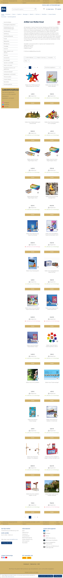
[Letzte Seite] (37, 67)
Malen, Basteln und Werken (8, 52)
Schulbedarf (7, 60)
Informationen (26, 528)
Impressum (25, 534)
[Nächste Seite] (35, 67)
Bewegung (6, 43)
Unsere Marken (7, 79)
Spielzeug (6, 33)
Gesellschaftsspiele (8, 36)
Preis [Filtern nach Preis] (27, 60)
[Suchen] (35, 9)
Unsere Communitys (7, 555)
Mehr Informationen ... (10, 576)
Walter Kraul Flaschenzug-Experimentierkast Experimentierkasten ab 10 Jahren (32, 234)
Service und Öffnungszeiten (9, 94)
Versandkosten (26, 535)
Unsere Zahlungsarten (49, 528)
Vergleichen (32, 96)
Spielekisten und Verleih (10, 74)
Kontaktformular (14, 539)
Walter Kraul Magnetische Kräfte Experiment (52, 308)
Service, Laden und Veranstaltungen (51, 5)
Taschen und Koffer (8, 62)
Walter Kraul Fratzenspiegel (52, 382)
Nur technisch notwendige (45, 576)
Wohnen (6, 55)
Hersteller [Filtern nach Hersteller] (51, 57)
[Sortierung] (53, 67)
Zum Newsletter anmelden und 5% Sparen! (30, 1)
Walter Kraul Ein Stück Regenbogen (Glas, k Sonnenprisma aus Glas (52, 160)
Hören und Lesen (8, 65)
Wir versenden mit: (27, 555)
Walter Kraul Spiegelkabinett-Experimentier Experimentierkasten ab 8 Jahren (52, 271)
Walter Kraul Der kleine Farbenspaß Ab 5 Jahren (52, 346)
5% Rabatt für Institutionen (45, 1)
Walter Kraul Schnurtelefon (32, 382)
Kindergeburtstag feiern (10, 24)
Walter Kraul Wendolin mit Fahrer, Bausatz (51, 85)
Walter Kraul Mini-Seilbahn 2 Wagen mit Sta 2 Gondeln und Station (51, 457)
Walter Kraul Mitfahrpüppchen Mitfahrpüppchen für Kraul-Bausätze (32, 85)
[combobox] (23, 9)
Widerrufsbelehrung (27, 539)
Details (32, 103)
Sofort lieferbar (29, 57)
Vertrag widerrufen (6, 542)
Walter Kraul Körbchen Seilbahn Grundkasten (32, 457)
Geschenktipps (7, 22)
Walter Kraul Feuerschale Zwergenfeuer (52, 197)
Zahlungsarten (25, 541)
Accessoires (6, 57)
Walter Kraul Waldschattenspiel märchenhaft (32, 123)
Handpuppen (7, 31)
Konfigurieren (57, 576)
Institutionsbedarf (8, 71)
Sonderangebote (8, 84)
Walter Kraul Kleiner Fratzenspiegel (32, 420)
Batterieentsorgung (27, 537)
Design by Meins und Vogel (31, 572)
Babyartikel (6, 41)
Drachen (6, 48)
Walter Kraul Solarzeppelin (32, 270)
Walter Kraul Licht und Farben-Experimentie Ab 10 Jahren (32, 308)
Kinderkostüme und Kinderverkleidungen (9, 28)
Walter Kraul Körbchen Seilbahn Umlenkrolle (51, 420)
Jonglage (6, 46)
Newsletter (25, 542)
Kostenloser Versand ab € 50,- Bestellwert (9, 1)
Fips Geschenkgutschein (8, 92)
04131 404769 (57, 1)
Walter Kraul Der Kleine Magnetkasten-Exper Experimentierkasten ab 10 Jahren (32, 346)
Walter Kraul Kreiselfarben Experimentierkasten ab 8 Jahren (52, 234)
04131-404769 (5, 533)
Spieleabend (5, 96)
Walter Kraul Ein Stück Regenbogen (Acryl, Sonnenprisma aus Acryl (33, 160)
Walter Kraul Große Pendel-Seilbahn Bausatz (52, 494)
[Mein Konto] (49, 9)
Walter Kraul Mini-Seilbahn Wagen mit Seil (32, 494)
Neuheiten (6, 81)
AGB (23, 530)
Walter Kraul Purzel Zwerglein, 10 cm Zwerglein (52, 123)
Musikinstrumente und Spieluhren (9, 68)
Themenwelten (7, 76)
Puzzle (5, 38)
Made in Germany (41, 57)
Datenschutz (25, 532)
